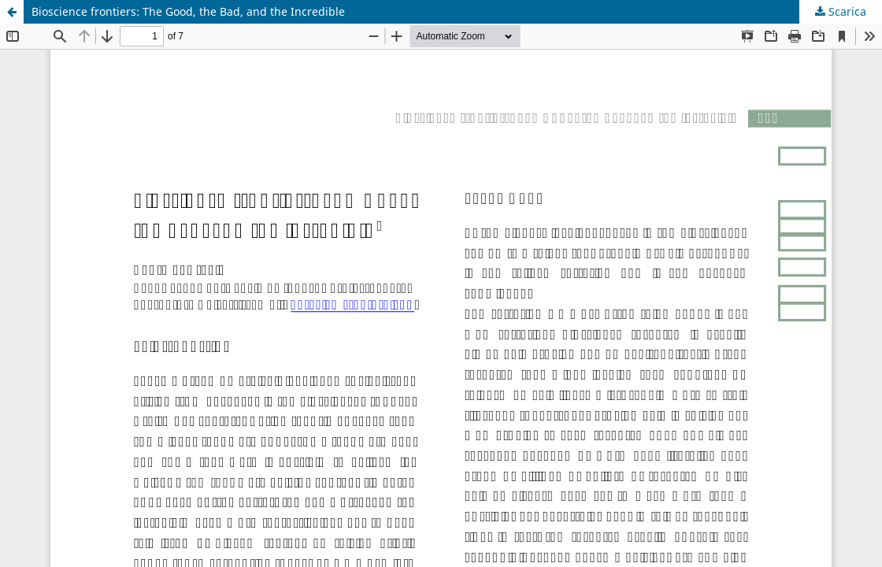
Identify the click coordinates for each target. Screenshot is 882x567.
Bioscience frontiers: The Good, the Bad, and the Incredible (188, 11)
